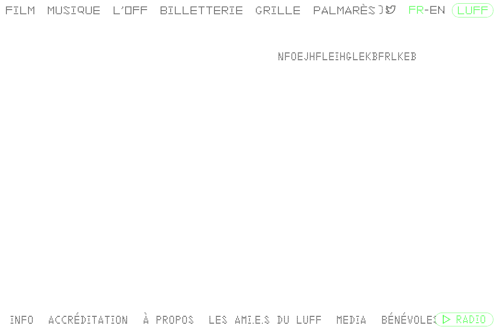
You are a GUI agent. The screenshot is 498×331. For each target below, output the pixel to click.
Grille (275, 10)
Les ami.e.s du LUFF (262, 319)
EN (437, 10)
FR (416, 10)
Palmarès (340, 10)
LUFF (472, 10)
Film (20, 10)
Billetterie (199, 10)
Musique (72, 10)
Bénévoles (406, 319)
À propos (166, 319)
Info (21, 319)
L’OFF (128, 10)
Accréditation (87, 319)
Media (348, 319)
